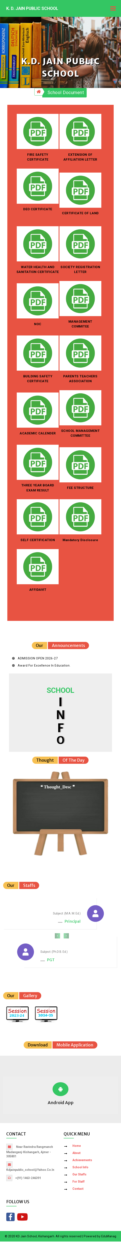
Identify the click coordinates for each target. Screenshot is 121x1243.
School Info (80, 1169)
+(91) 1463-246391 (28, 1179)
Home (76, 1147)
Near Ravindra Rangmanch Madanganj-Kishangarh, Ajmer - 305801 (29, 1153)
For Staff (78, 1183)
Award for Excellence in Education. (44, 667)
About (76, 1154)
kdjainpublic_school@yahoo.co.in (30, 1171)
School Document (66, 94)
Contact (78, 1190)
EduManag (108, 1237)
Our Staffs (79, 1176)
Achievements (82, 1161)
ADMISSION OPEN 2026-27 (38, 659)
